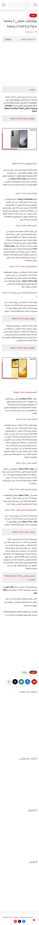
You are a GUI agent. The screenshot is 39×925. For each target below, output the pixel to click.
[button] (27, 681)
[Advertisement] (19, 63)
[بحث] (3, 4)
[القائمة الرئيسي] (35, 4)
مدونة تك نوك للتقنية (10, 917)
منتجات (33, 15)
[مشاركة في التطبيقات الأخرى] (8, 681)
